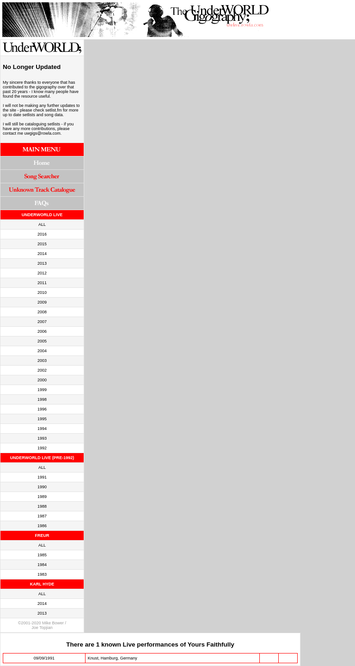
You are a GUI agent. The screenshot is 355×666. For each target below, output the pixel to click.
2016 (42, 234)
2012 (42, 273)
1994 (42, 428)
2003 (42, 360)
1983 (42, 574)
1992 (42, 448)
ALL (42, 224)
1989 (42, 496)
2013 (42, 263)
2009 (42, 302)
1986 (42, 525)
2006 (42, 331)
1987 (42, 516)
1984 (42, 564)
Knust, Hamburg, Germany (112, 658)
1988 (42, 506)
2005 (42, 341)
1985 (42, 555)
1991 (42, 477)
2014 (42, 253)
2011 (42, 282)
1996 (42, 409)
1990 (42, 487)
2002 (42, 370)
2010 (42, 292)
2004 (42, 351)
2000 (42, 380)
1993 (42, 438)
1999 (42, 389)
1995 (42, 419)
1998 (42, 399)
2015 (42, 244)
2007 (42, 321)
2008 (42, 312)
